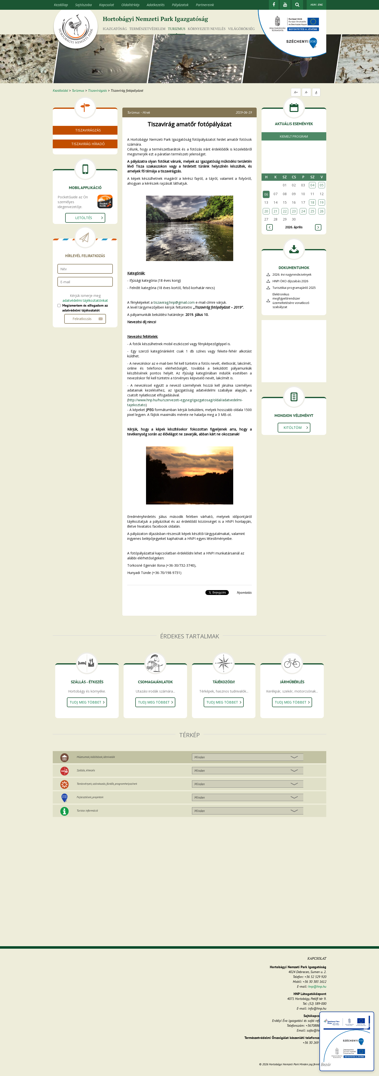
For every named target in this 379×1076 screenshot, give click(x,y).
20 (266, 211)
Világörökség (241, 29)
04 (312, 185)
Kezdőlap (61, 4)
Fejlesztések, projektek (90, 797)
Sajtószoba (83, 4)
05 (322, 185)
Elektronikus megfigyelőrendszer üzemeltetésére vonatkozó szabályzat (291, 300)
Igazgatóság (115, 29)
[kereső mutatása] (297, 5)
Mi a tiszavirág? (75, 140)
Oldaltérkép (130, 4)
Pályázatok (180, 4)
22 (285, 211)
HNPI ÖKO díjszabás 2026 (290, 281)
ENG (320, 4)
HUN (313, 4)
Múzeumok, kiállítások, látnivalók (96, 757)
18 (312, 202)
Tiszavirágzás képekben (81, 152)
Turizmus (177, 29)
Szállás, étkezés (86, 770)
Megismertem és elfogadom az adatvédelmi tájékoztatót (85, 339)
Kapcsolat (106, 4)
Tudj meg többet (85, 702)
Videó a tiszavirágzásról (81, 146)
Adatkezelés (156, 4)
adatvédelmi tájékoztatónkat (85, 332)
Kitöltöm (293, 427)
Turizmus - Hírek (138, 112)
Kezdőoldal (60, 90)
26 (322, 211)
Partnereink (205, 4)
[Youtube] (285, 5)
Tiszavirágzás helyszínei (81, 174)
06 (266, 194)
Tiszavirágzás (97, 90)
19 (322, 202)
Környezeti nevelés (206, 29)
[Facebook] (274, 5)
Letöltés (83, 249)
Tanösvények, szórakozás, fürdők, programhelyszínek (107, 783)
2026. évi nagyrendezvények (292, 274)
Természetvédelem (147, 29)
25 (312, 211)
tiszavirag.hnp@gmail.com (174, 302)
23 (294, 211)
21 (275, 211)
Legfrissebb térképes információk (89, 180)
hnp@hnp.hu (317, 986)
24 (303, 211)
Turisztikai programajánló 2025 (294, 288)
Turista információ (87, 810)
